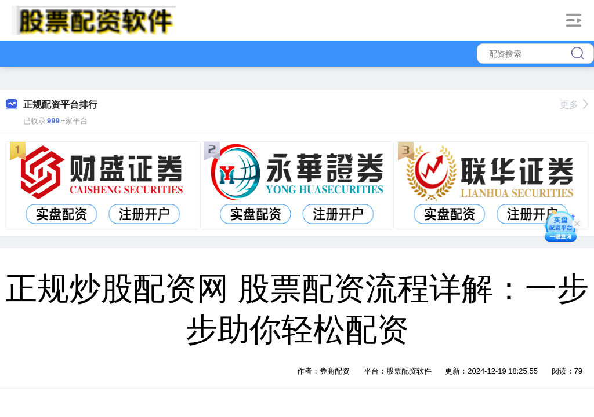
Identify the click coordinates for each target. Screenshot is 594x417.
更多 (574, 104)
